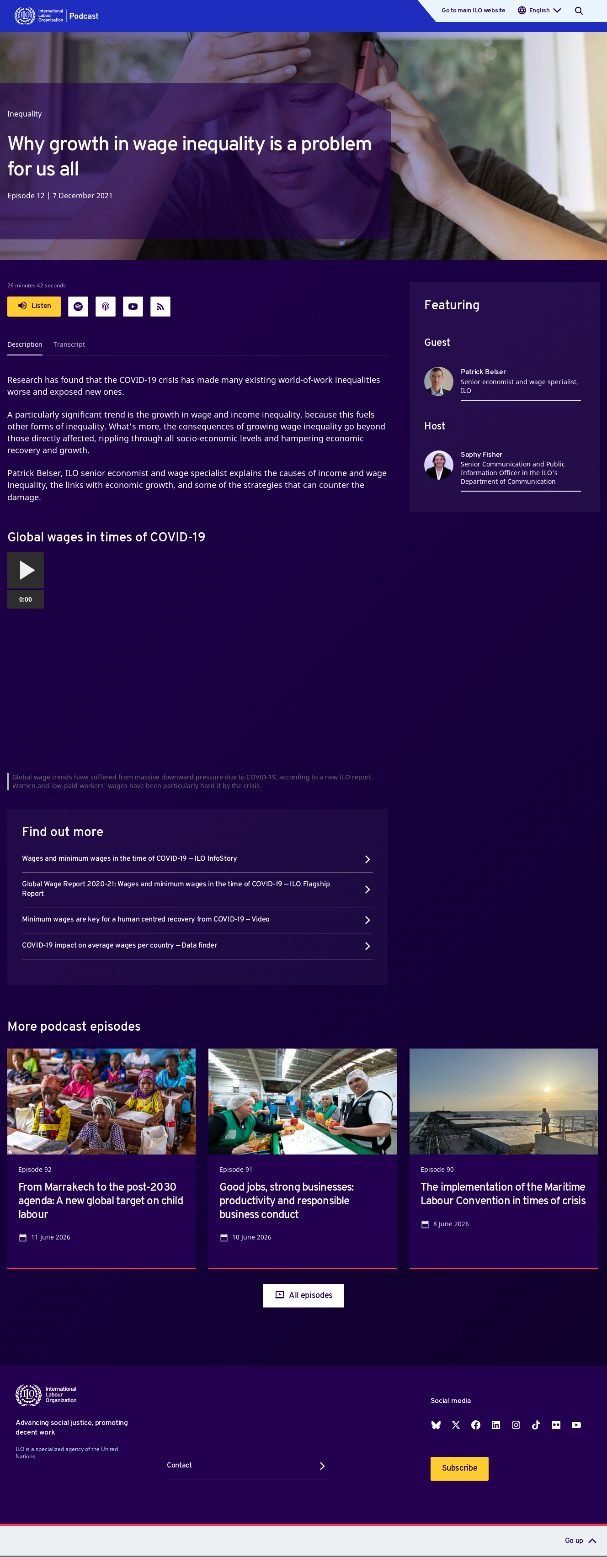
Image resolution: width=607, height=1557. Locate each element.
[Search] (579, 11)
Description (25, 344)
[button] (57, 16)
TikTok (536, 1424)
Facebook (475, 1424)
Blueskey (436, 1424)
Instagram (516, 1424)
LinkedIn (495, 1424)
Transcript (69, 344)
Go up (574, 1541)
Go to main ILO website (474, 10)
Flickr (556, 1424)
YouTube (576, 1424)
